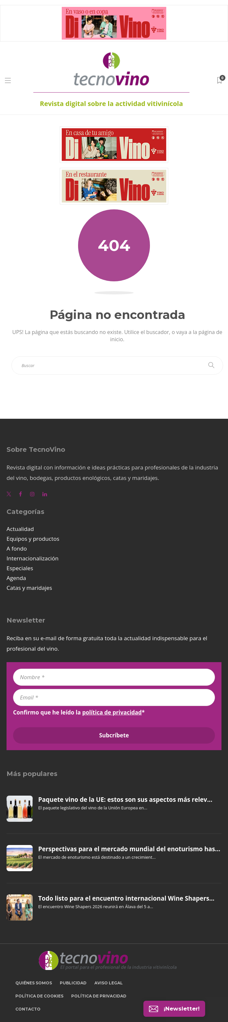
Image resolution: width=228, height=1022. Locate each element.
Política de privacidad (98, 996)
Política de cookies (39, 996)
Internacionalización (32, 558)
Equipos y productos (33, 538)
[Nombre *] (114, 677)
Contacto (28, 1009)
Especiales (20, 568)
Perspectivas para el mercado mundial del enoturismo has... (129, 849)
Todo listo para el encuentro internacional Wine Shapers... (126, 898)
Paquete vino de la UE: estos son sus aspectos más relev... (125, 799)
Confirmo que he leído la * (79, 712)
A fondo (17, 548)
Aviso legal (108, 982)
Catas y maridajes (29, 587)
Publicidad (73, 982)
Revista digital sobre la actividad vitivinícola (111, 103)
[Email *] (114, 697)
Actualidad (20, 529)
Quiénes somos (33, 982)
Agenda (16, 578)
